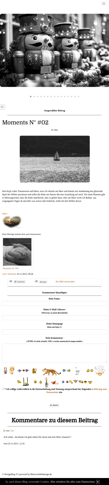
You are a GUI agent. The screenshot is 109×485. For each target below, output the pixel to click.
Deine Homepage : (54, 325)
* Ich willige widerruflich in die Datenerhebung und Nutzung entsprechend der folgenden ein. (54, 391)
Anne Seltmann (9, 274)
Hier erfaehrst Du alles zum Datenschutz (72, 481)
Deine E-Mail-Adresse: (54, 311)
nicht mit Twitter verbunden (36, 281)
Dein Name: (54, 298)
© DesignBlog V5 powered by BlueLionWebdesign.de (27, 474)
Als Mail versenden (65, 281)
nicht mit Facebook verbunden (10, 281)
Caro (12, 430)
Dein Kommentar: (54, 339)
